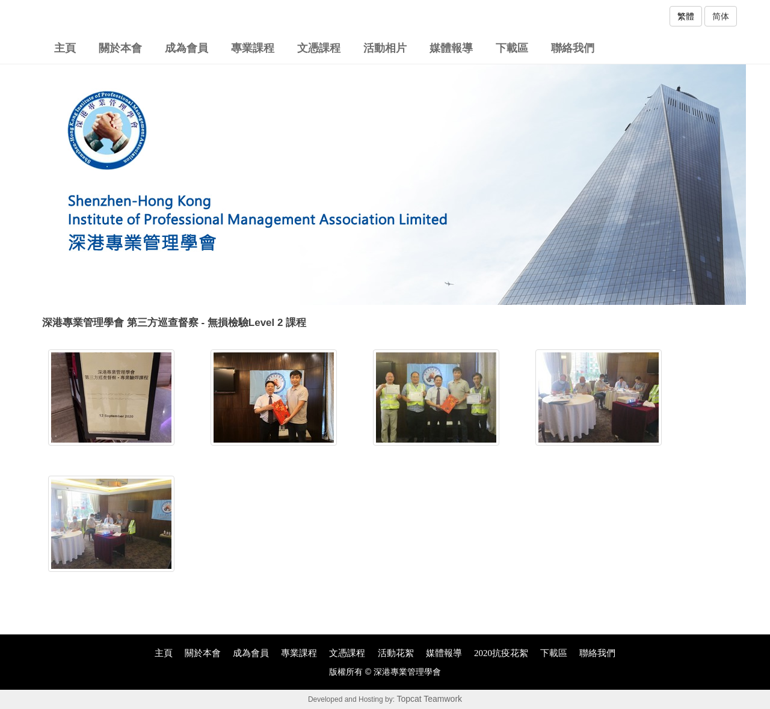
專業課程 (252, 48)
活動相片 (385, 48)
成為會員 (186, 48)
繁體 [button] (685, 16)
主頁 (65, 48)
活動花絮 (396, 653)
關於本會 (120, 48)
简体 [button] (720, 16)
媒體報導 (451, 48)
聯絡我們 (572, 48)
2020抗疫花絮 (501, 653)
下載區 (512, 48)
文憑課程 (318, 48)
